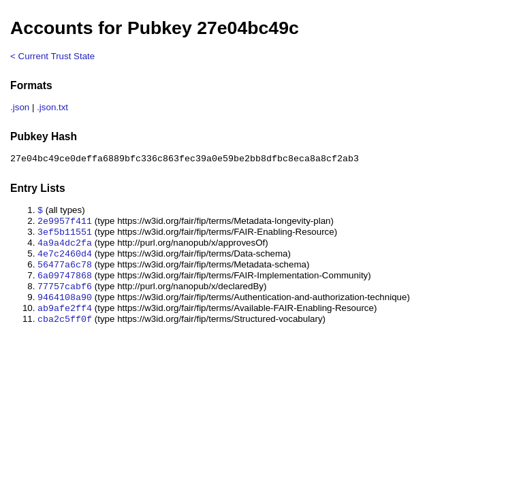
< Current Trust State (52, 56)
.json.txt (52, 107)
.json (19, 107)
